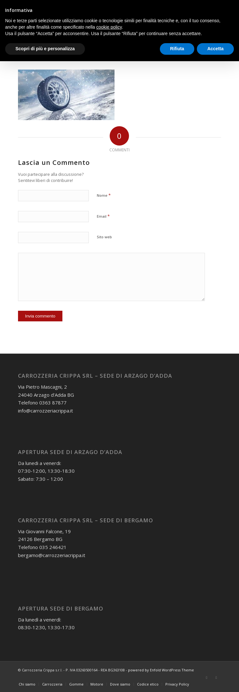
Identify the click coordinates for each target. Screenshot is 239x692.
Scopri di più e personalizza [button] (45, 48)
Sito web (104, 236)
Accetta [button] (215, 48)
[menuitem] (27, 684)
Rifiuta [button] (177, 48)
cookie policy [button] (109, 27)
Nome (104, 195)
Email (103, 216)
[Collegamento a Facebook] (206, 677)
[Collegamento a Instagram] (216, 677)
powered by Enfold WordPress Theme (161, 670)
